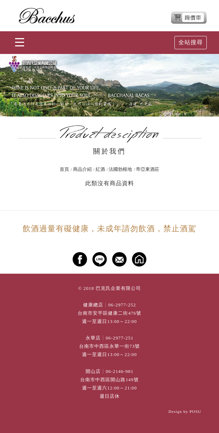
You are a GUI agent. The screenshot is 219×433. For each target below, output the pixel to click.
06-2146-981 (119, 371)
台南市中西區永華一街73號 (109, 346)
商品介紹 (82, 169)
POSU (195, 411)
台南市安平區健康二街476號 (109, 313)
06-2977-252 (122, 304)
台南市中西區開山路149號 (109, 379)
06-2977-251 (119, 338)
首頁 (64, 169)
